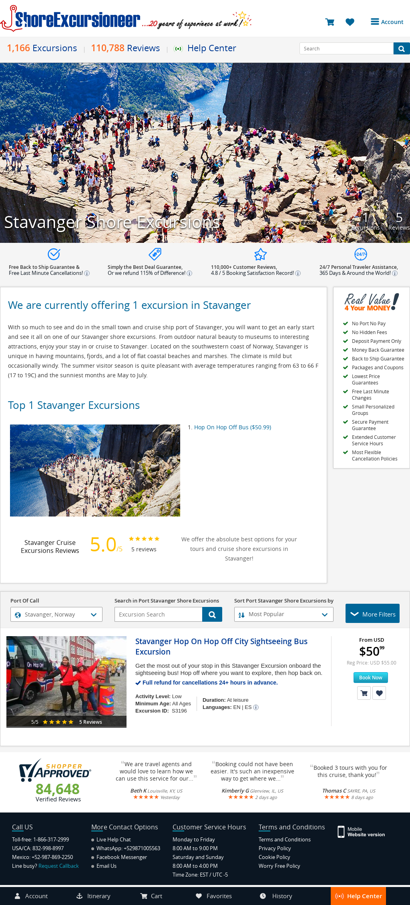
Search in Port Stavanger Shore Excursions (167, 601)
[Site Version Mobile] (362, 831)
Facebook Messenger (119, 857)
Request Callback (58, 865)
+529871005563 (142, 848)
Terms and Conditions (285, 839)
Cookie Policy (274, 857)
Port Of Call (24, 601)
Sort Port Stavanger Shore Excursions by (284, 601)
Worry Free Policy (279, 865)
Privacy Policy (275, 848)
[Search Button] (402, 48)
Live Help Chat (111, 839)
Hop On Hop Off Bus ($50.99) (232, 427)
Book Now (370, 677)
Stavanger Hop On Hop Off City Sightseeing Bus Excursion (221, 646)
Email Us (104, 865)
